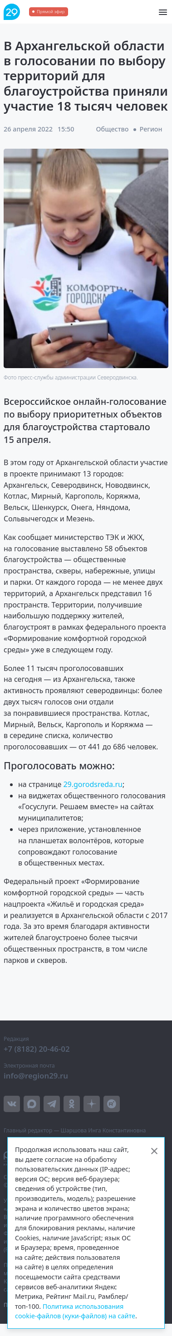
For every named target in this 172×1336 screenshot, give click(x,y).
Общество (112, 129)
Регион (151, 129)
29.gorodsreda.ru (93, 784)
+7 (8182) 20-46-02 (37, 1049)
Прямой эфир (50, 12)
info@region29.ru (36, 1075)
